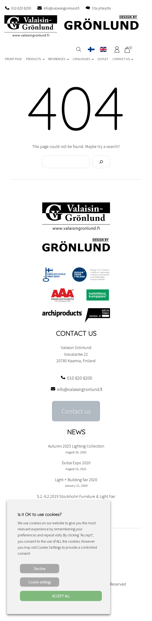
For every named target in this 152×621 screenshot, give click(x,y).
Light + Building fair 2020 (76, 479)
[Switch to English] (103, 49)
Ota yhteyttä (101, 8)
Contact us (76, 411)
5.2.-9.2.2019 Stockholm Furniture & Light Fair (76, 496)
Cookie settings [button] (39, 582)
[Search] (101, 162)
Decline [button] (39, 568)
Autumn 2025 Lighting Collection (76, 446)
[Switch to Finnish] (91, 49)
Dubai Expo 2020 (76, 462)
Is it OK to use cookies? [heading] (39, 514)
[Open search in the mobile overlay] (78, 49)
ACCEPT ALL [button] (61, 596)
